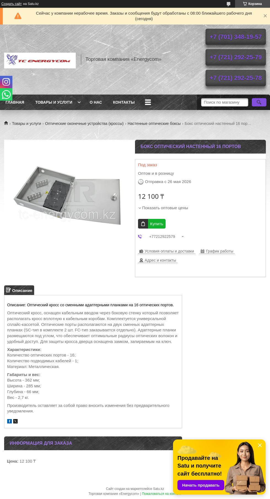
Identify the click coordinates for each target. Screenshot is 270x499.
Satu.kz (158, 489)
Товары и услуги (53, 102)
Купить (156, 223)
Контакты (123, 102)
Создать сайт (11, 4)
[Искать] (259, 102)
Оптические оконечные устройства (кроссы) (84, 123)
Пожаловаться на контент (161, 494)
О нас (96, 102)
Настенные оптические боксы (154, 123)
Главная (15, 102)
